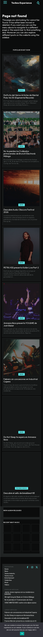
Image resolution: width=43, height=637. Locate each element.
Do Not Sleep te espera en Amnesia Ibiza (20, 438)
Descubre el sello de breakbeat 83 (19, 493)
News (21, 146)
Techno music (21, 488)
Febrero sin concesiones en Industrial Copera (21, 380)
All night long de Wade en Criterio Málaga (19, 597)
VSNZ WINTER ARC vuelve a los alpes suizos (20, 603)
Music (21, 90)
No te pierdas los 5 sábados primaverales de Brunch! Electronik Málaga (20, 154)
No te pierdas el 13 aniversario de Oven (19, 600)
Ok (22, 633)
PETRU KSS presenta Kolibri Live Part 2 (21, 267)
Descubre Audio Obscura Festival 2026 (19, 211)
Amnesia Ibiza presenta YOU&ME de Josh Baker (20, 324)
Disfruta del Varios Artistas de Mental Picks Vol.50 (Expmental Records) (21, 96)
